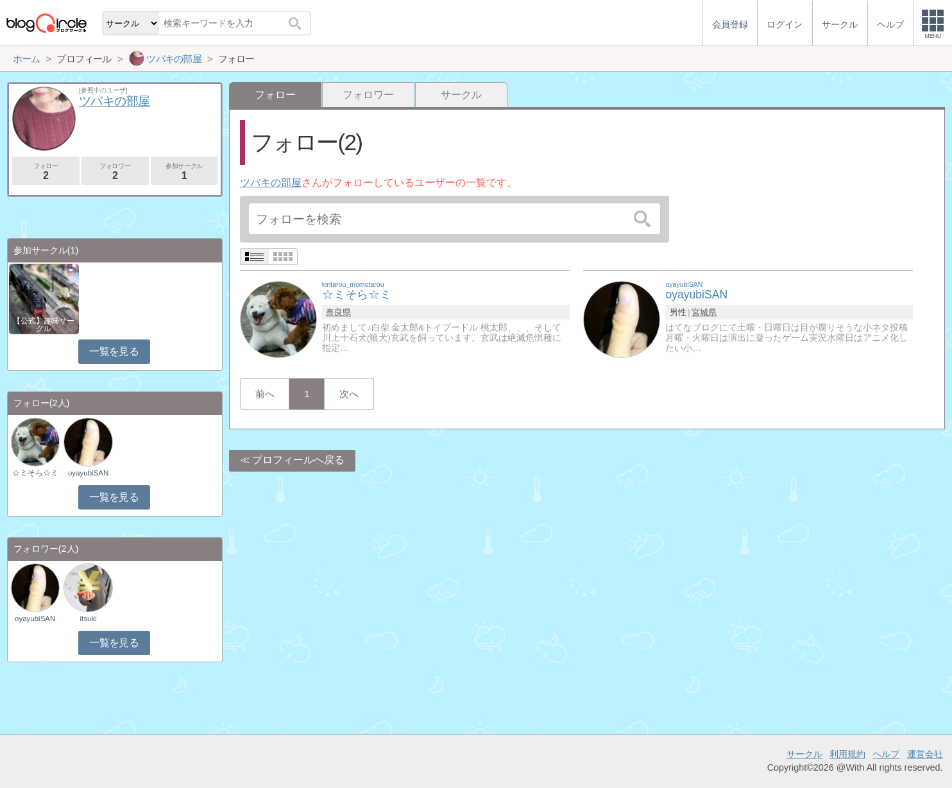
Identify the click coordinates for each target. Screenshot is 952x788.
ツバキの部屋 (271, 182)
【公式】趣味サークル (43, 324)
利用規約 (847, 754)
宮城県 (704, 312)
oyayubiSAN (88, 473)
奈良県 (338, 312)
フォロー (46, 171)
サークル (461, 94)
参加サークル (184, 171)
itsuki (88, 618)
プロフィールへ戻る (298, 459)
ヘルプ (885, 754)
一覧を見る (114, 351)
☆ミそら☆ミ (35, 473)
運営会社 (925, 754)
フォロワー (368, 94)
